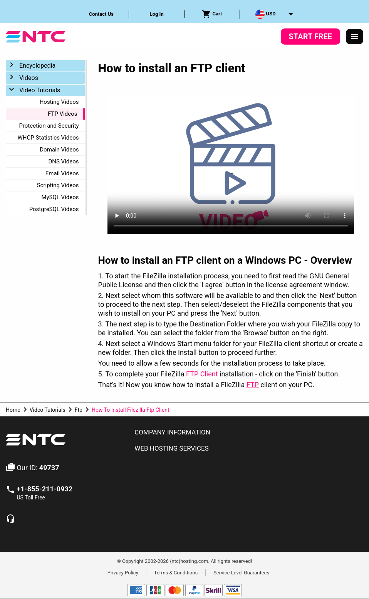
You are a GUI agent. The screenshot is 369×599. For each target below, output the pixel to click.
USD (265, 14)
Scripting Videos (58, 185)
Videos (28, 78)
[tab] (245, 432)
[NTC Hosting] (35, 36)
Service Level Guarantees (241, 572)
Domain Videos (59, 149)
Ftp (78, 410)
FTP (253, 385)
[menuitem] (101, 14)
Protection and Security (49, 125)
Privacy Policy (122, 572)
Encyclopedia (37, 65)
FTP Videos (62, 113)
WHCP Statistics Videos (48, 137)
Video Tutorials (39, 90)
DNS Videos (63, 161)
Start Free (310, 36)
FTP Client (202, 374)
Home (13, 410)
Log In (157, 14)
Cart (212, 14)
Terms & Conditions (176, 572)
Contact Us (101, 14)
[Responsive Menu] (354, 36)
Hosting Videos (59, 101)
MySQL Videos (60, 197)
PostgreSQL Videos (54, 209)
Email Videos (62, 173)
